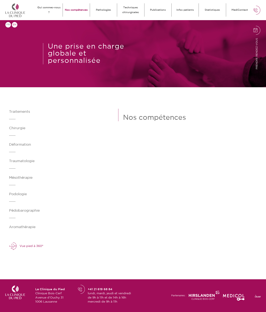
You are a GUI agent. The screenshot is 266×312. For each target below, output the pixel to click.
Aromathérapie (22, 227)
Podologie (18, 194)
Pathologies (103, 10)
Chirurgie (17, 128)
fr (8, 25)
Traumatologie (22, 161)
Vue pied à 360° (26, 246)
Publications (158, 10)
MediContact (239, 10)
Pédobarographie (24, 210)
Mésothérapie (21, 177)
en (14, 25)
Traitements (19, 111)
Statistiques (212, 10)
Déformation (20, 144)
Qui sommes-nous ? (49, 9)
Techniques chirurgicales (130, 9)
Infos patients (185, 10)
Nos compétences (76, 10)
